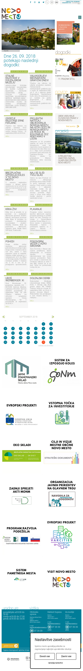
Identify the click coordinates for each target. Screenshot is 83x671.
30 (51, 342)
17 (5, 338)
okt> (52, 317)
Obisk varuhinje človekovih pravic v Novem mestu (68, 118)
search (47, 2)
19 (21, 338)
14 (36, 333)
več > (7, 110)
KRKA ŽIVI (11, 209)
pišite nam (11, 646)
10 (5, 333)
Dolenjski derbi (40, 278)
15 (43, 333)
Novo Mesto (16, 13)
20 (28, 338)
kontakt (52, 2)
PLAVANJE (36, 209)
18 (13, 338)
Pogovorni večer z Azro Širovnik (38, 243)
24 (5, 342)
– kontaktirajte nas (71, 2)
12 (21, 333)
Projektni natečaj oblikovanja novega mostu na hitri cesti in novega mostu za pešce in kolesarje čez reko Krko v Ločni (40, 128)
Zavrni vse (66, 656)
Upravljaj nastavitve (55, 663)
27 (28, 342)
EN (56, 2)
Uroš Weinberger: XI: (15, 279)
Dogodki (6, 51)
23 (51, 338)
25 (13, 342)
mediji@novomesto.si (71, 623)
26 (21, 342)
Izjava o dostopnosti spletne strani (16, 650)
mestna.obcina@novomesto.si (38, 627)
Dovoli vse (45, 656)
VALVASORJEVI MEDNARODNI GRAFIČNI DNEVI (39, 78)
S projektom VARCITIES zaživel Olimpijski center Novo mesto (67, 159)
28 (36, 342)
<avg (3, 317)
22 (43, 338)
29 (43, 342)
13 (28, 333)
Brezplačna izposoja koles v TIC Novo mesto (15, 176)
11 (13, 333)
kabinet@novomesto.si (54, 623)
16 (51, 333)
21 (36, 338)
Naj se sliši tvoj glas (37, 174)
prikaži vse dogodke (45, 345)
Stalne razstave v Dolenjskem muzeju (13, 79)
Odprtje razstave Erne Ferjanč (15, 120)
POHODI (10, 241)
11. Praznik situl (66, 79)
